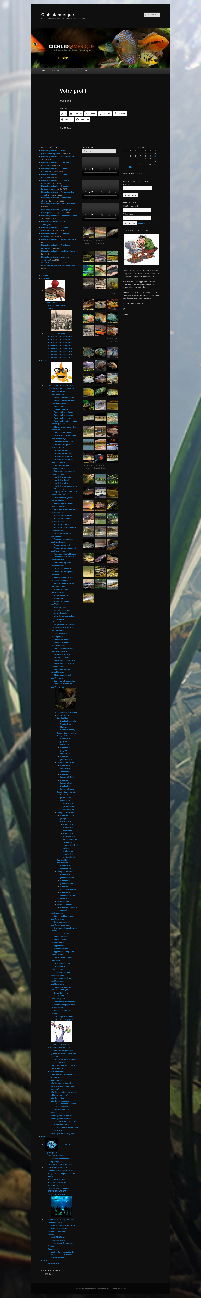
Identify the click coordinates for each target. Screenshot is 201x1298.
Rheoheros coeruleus (63, 569)
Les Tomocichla (57, 592)
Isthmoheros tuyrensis (63, 498)
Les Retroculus (57, 560)
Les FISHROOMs (58, 1237)
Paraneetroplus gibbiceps (65, 554)
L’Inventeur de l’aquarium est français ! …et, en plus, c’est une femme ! (62, 1173)
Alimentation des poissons (59, 1048)
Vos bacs (51, 1234)
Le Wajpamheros (58, 622)
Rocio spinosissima (62, 577)
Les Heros (55, 931)
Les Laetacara (57, 969)
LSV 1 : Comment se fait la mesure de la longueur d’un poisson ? (63, 1086)
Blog (75, 71)
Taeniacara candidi (62, 1010)
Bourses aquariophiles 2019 (60, 351)
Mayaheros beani (61, 524)
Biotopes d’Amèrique (57, 1231)
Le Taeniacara (57, 1008)
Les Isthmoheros (58, 495)
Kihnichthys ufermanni (64, 504)
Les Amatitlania (57, 394)
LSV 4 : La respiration (60, 1101)
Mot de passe (128, 214)
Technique (52, 1113)
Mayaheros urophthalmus (65, 527)
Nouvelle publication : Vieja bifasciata (57, 239)
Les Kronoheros (58, 507)
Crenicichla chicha (68, 721)
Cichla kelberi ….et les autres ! (64, 436)
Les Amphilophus (58, 403)
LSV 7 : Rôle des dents (60, 1110)
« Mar (130, 167)
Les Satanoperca (58, 999)
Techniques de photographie (63, 1133)
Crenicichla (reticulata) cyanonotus (68, 827)
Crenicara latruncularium (64, 681)
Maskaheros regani (62, 518)
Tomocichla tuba (61, 595)
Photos (51, 1246)
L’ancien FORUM (55, 1222)
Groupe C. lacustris (65, 762)
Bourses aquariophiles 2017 (60, 357)
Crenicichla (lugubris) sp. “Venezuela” (66, 768)
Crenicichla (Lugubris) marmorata (65, 751)
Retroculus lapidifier (62, 563)
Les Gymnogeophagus (60, 925)
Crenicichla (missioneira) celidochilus (65, 798)
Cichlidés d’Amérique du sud (60, 628)
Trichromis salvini (61, 601)
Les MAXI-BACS (58, 1240)
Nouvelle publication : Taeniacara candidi (59, 216)
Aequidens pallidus (62, 643)
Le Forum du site (52, 1264)
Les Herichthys (57, 474)
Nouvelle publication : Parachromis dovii (58, 157)
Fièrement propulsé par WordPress (112, 1288)
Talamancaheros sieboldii (65, 583)
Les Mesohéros (57, 981)
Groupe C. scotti (64, 901)
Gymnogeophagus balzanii (65, 928)
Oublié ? (141, 223)
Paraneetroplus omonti (64, 557)
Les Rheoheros (57, 566)
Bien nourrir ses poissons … (63, 1051)
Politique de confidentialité (85, 1288)
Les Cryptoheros (58, 462)
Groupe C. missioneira (66, 792)
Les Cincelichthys (58, 439)
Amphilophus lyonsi (62, 418)
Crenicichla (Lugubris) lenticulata (65, 742)
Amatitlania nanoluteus (64, 397)
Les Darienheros (58, 468)
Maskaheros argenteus (64, 515)
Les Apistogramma (59, 651)
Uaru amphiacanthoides (64, 1016)
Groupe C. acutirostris (66, 733)
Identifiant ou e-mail (130, 206)
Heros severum (60, 940)
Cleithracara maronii (62, 675)
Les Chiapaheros (58, 424)
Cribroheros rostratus (63, 459)
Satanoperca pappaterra (64, 1005)
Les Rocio (55, 575)
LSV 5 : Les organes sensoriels (64, 1104)
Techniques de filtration (61, 1119)
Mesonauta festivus (62, 978)
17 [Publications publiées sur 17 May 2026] (155, 159)
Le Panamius (56, 536)
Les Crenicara (57, 678)
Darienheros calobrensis (64, 471)
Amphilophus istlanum (63, 412)
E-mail (126, 185)
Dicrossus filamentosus (64, 916)
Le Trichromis (57, 598)
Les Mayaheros (57, 521)
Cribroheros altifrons (63, 453)
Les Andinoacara (58, 645)
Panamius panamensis (63, 539)
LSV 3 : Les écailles (59, 1098)
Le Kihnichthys (57, 501)
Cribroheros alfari (61, 450)
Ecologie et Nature (56, 1156)
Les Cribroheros (58, 447)
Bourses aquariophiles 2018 (60, 354)
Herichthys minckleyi (63, 483)
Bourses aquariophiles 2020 (60, 348)
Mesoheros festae (61, 934)
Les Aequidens (57, 637)
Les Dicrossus (57, 913)
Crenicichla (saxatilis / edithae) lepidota (68, 895)
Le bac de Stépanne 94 (63, 1243)
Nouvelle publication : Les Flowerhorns (58, 251)
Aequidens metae (61, 640)
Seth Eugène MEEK (56, 1185)
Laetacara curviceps (62, 972)
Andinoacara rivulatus (63, 648)
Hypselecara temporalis (64, 951)
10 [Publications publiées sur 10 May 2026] (155, 156)
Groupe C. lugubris (65, 736)
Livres (50, 308)
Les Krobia (55, 960)
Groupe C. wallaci (64, 904)
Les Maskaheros (58, 512)
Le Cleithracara (57, 672)
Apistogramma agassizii (64, 660)
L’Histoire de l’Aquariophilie (60, 1164)
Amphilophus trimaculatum (65, 421)
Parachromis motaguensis (65, 548)
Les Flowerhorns (58, 391)
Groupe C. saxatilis (65, 872)
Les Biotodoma (57, 666)
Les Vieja (55, 604)
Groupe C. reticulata (65, 813)
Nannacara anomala (62, 987)
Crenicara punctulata (63, 684)
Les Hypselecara (58, 943)
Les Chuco (55, 430)
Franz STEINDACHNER (57, 1194)
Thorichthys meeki (62, 589)
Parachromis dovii (62, 545)
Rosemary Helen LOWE (58, 1182)
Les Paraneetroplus (59, 551)
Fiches (66, 71)
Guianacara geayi (61, 922)
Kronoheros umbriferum (64, 510)
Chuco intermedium (62, 433)
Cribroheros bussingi (63, 456)
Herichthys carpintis (62, 477)
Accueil (45, 71)
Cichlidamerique (57, 14)
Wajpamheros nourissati (64, 625)
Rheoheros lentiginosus (64, 572)
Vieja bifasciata (60, 613)
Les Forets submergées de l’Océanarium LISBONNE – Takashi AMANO (62, 1255)
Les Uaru (55, 1013)
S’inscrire (150, 223)
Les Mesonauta (57, 975)
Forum (84, 71)
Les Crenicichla (57, 687)
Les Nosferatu (57, 530)
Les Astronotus (57, 631)
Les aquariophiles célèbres (56, 1167)
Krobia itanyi (59, 966)
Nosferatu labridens (62, 533)
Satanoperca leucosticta (64, 1002)
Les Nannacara (57, 984)
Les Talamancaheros (60, 580)
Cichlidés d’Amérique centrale (61, 388)
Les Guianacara (57, 919)
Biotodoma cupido (62, 669)
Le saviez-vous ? (55, 1080)
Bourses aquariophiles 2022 (60, 342)
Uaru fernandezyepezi (63, 1019)
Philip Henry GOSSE (56, 1179)
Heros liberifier (60, 937)
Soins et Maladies (55, 1071)
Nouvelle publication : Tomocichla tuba (58, 204)
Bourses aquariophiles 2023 (60, 339)
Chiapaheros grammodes (65, 427)
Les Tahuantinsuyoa (59, 990)
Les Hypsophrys (58, 489)
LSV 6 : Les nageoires (60, 1107)
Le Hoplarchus (57, 954)
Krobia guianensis (62, 963)
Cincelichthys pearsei (63, 444)
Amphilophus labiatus (63, 415)
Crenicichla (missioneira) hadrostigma (69, 807)
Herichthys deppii (61, 480)
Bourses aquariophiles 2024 (60, 337)
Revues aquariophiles (57, 305)
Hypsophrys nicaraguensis (65, 492)
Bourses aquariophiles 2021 (60, 345)
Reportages (53, 1249)
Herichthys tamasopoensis (65, 486)
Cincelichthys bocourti (63, 442)
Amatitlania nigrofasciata (65, 400)
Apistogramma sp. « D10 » (65, 663)
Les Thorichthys (58, 586)
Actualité (55, 71)
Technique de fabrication (61, 1116)
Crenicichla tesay (67, 730)
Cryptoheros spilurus (63, 465)
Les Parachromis (58, 542)
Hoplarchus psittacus (63, 957)
